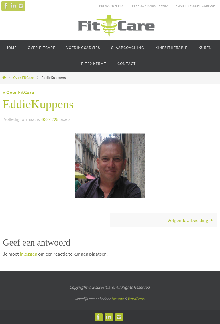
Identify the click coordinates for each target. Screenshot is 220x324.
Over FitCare (23, 77)
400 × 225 (49, 119)
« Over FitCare (18, 92)
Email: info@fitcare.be (195, 5)
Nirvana (117, 298)
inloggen (28, 254)
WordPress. (136, 298)
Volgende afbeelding (191, 220)
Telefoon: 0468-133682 (149, 5)
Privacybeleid (111, 5)
